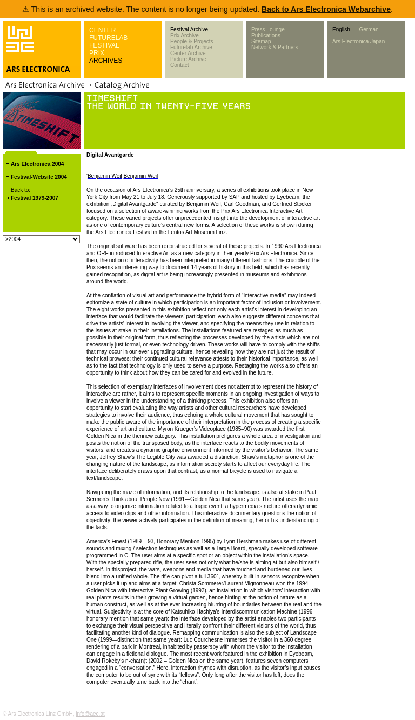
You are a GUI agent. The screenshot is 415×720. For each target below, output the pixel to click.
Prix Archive (184, 35)
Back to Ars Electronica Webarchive (326, 9)
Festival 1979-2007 (34, 198)
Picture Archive (188, 59)
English (341, 29)
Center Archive (188, 53)
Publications (265, 35)
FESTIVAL (104, 45)
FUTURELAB (108, 38)
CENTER (102, 30)
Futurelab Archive (191, 47)
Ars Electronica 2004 (37, 164)
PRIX (96, 53)
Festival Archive (189, 29)
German (368, 29)
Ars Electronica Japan (358, 41)
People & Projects (191, 41)
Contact (179, 65)
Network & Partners (274, 47)
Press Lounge (268, 29)
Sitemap (261, 41)
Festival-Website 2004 (39, 177)
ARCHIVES (105, 60)
